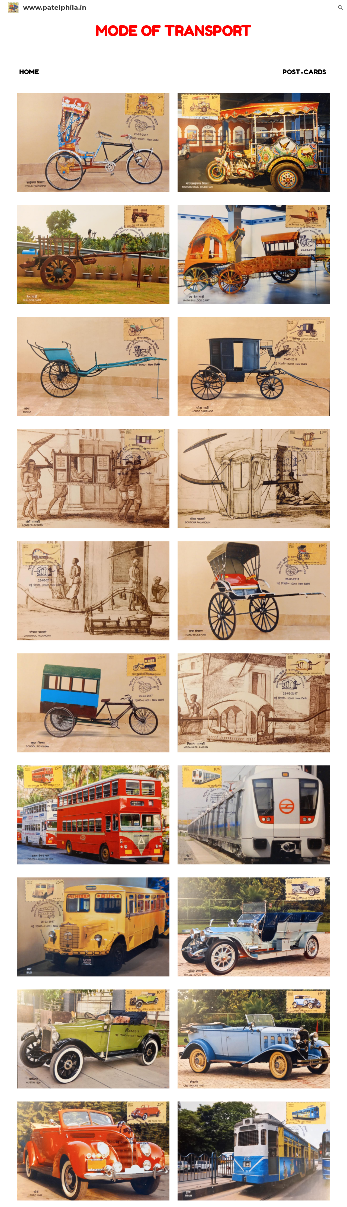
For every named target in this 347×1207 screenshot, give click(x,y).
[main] (173, 31)
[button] (340, 7)
